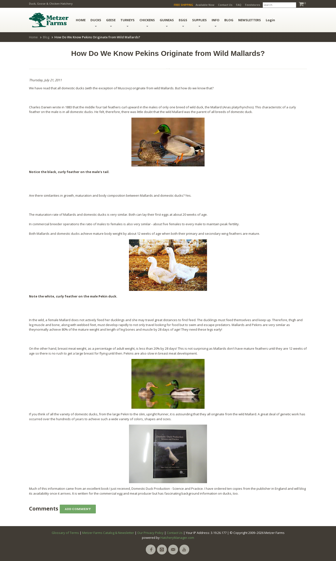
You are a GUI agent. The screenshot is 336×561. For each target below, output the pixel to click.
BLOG (228, 20)
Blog (46, 37)
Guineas (167, 22)
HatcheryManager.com (177, 537)
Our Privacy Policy (150, 532)
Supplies (199, 22)
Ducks (95, 22)
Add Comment (78, 509)
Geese (111, 22)
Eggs (183, 22)
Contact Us (225, 5)
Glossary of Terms (65, 532)
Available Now (205, 5)
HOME (81, 20)
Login (270, 20)
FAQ (238, 5)
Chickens (147, 22)
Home (33, 37)
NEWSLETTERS (249, 20)
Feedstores (252, 5)
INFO (215, 22)
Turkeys (127, 22)
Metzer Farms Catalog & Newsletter (108, 532)
